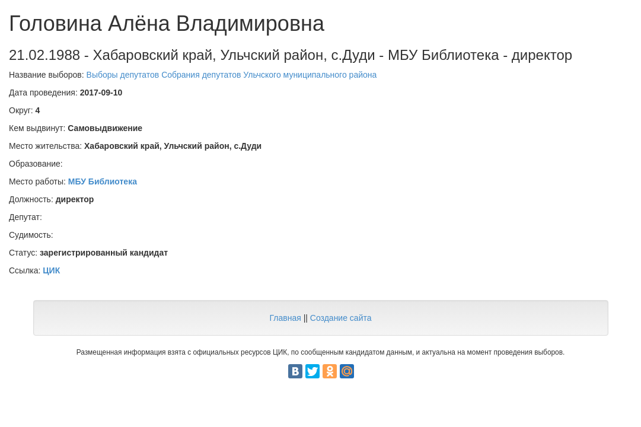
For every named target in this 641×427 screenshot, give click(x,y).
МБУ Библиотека (102, 181)
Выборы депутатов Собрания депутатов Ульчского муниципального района (232, 74)
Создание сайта (341, 318)
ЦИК (51, 270)
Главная (285, 318)
